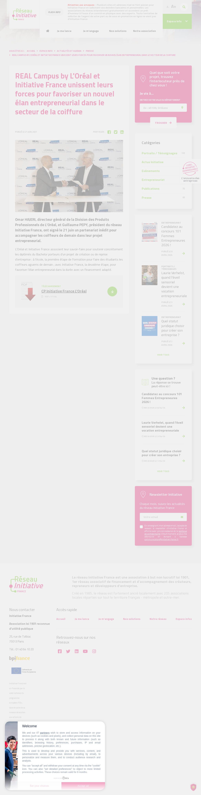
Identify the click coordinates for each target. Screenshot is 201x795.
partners (44, 732)
